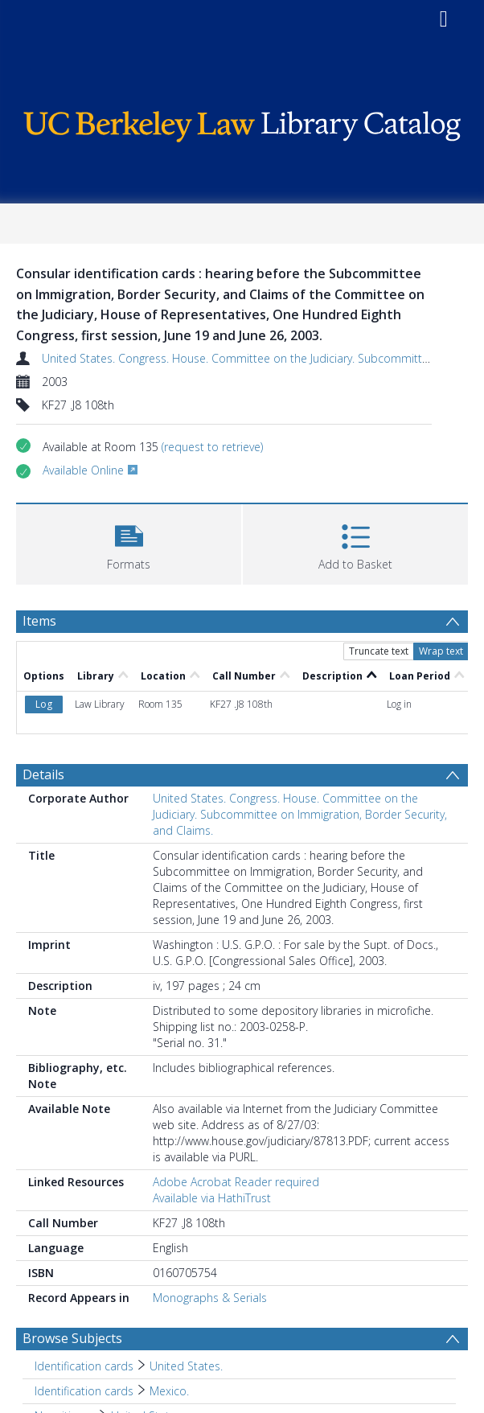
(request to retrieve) (212, 446)
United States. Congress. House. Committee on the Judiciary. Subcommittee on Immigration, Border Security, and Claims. (300, 814)
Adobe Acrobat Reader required (236, 1181)
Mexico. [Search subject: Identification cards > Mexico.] (169, 1391)
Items (39, 621)
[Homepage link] (241, 123)
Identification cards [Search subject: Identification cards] (84, 1366)
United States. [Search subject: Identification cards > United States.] (186, 1366)
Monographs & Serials (210, 1297)
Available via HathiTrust (212, 1198)
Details (43, 774)
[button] (128, 542)
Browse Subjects (72, 1338)
